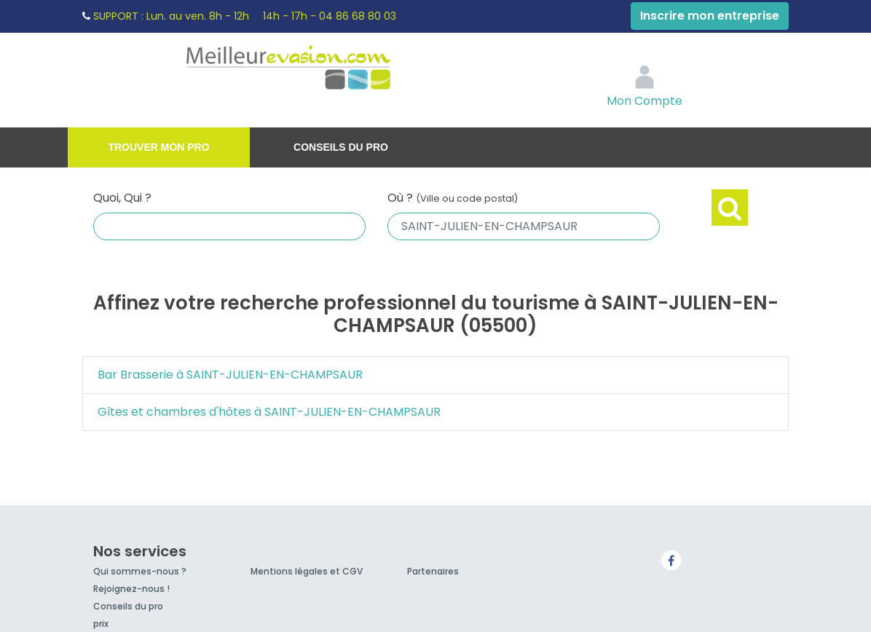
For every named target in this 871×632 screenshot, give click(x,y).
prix (101, 623)
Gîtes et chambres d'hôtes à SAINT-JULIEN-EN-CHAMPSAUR (269, 411)
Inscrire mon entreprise (709, 15)
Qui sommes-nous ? (139, 571)
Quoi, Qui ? (122, 197)
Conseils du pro (340, 147)
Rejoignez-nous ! (131, 588)
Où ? (452, 197)
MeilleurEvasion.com (319, 69)
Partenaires (433, 571)
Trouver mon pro (158, 147)
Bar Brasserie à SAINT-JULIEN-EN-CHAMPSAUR (230, 374)
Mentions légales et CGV (307, 571)
